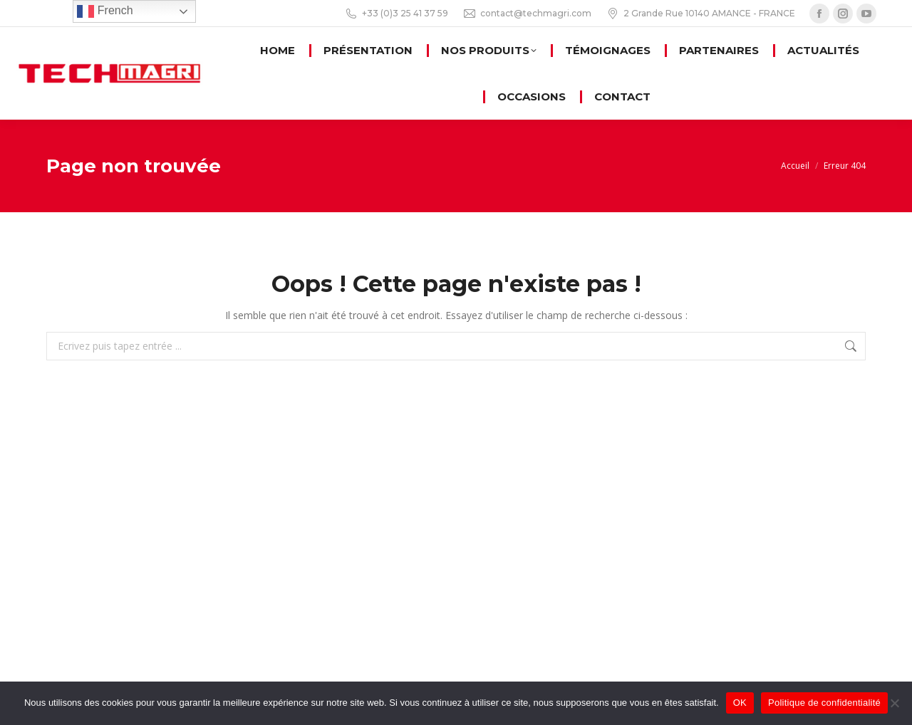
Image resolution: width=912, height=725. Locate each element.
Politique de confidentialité (824, 702)
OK (740, 702)
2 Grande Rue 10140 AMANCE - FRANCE (700, 13)
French (105, 11)
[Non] (894, 703)
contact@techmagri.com (526, 13)
